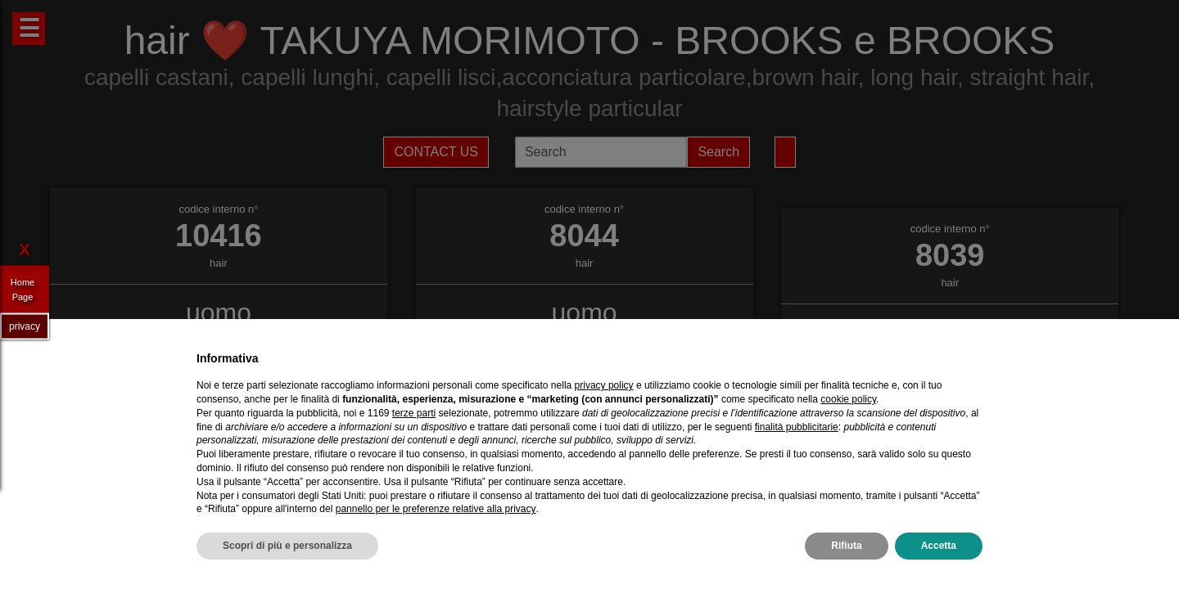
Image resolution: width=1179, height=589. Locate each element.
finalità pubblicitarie (796, 427)
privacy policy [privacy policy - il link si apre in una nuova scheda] (604, 385)
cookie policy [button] (848, 399)
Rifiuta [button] (846, 545)
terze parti (414, 413)
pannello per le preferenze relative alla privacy (436, 509)
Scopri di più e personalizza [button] (287, 545)
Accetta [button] (938, 545)
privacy (24, 325)
